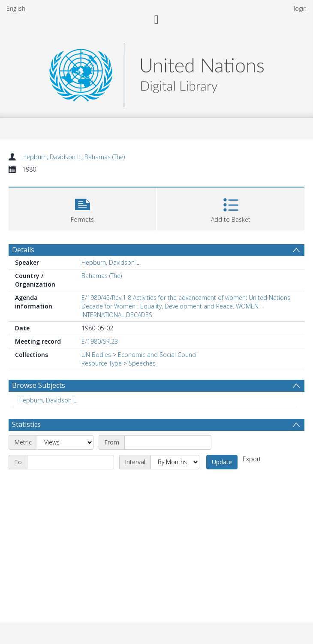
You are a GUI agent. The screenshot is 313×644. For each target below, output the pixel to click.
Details (23, 249)
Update (222, 462)
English (15, 8)
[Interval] (174, 462)
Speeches (142, 363)
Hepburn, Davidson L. (51, 157)
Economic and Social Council (158, 355)
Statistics (26, 424)
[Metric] (65, 442)
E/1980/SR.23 (99, 341)
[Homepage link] (156, 73)
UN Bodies (96, 355)
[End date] (70, 462)
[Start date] (167, 442)
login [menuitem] (300, 8)
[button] (82, 207)
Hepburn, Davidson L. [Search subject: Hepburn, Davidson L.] (48, 400)
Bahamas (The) (104, 157)
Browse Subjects (38, 385)
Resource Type (101, 363)
